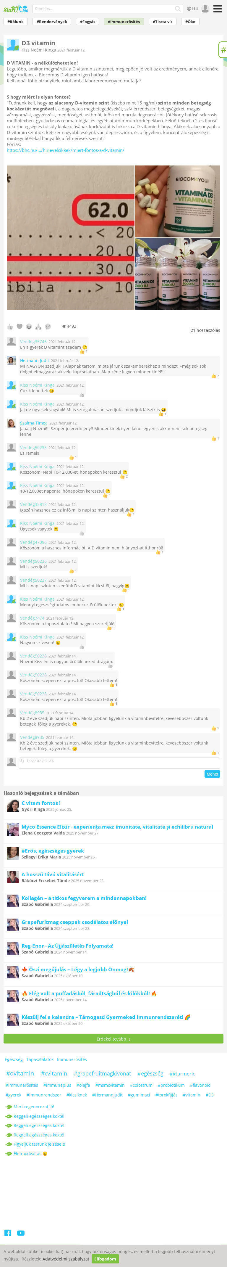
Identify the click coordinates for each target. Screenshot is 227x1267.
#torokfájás (166, 1096)
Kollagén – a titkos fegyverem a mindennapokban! (84, 899)
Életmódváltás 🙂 (31, 1155)
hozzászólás (205, 330)
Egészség (14, 1061)
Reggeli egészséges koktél (39, 1118)
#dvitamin (20, 1075)
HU (192, 9)
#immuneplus (57, 1087)
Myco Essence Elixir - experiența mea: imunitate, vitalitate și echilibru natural (117, 828)
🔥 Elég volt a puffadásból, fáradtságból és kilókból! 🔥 (89, 995)
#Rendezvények (52, 21)
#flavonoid (200, 1087)
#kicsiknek (77, 1096)
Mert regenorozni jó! (34, 1108)
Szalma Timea (34, 423)
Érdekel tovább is (114, 1040)
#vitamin (191, 1096)
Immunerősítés (72, 1061)
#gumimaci (139, 1096)
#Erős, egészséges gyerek (53, 852)
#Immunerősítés (124, 21)
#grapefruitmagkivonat (102, 1075)
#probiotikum (171, 1087)
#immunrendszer (44, 1096)
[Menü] (217, 11)
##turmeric (182, 1075)
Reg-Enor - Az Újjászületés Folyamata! (68, 947)
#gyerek (13, 1096)
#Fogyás (87, 21)
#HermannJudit (107, 1096)
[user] (205, 9)
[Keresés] (178, 9)
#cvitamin (54, 1075)
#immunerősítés (22, 1087)
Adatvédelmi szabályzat (66, 1259)
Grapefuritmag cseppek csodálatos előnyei (75, 923)
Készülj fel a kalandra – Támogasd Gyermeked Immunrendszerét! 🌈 (106, 1018)
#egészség (150, 1075)
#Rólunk (15, 21)
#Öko (190, 21)
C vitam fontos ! (41, 804)
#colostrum (141, 1087)
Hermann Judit (34, 360)
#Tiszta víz (162, 21)
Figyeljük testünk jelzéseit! (39, 1146)
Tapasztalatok (39, 1061)
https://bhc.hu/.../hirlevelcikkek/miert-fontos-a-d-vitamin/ (65, 150)
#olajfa (83, 1087)
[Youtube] (20, 1236)
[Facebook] (8, 1236)
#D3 (210, 1096)
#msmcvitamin (110, 1087)
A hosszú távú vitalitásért (53, 876)
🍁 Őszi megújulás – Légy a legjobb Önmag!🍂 (78, 971)
